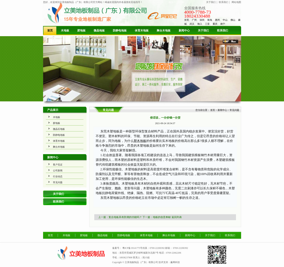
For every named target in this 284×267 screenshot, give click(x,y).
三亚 (207, 24)
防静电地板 (120, 30)
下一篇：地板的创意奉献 (156, 217)
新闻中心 (184, 30)
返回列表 (177, 217)
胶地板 (81, 30)
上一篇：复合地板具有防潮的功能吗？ (120, 217)
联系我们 (223, 2)
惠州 (217, 20)
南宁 (222, 24)
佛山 (232, 20)
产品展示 (52, 109)
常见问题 (57, 182)
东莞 (186, 20)
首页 (50, 30)
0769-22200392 (180, 248)
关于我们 (211, 2)
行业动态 (57, 176)
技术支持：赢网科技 (169, 262)
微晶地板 (99, 30)
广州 (194, 20)
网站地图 (236, 2)
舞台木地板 (164, 30)
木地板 (65, 30)
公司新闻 (57, 170)
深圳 (202, 20)
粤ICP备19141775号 (132, 248)
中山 (225, 20)
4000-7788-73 (197, 12)
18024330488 (197, 16)
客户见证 (57, 164)
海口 (199, 24)
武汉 (192, 24)
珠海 (209, 20)
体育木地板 (142, 30)
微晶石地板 (59, 129)
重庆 (215, 24)
